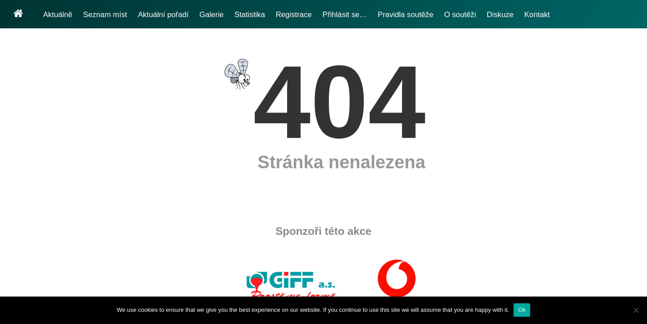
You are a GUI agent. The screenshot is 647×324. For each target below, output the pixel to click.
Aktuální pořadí (163, 14)
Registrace (294, 14)
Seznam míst (105, 14)
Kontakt (537, 14)
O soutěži (460, 14)
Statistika (250, 14)
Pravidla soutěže (406, 14)
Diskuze (500, 14)
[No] (635, 310)
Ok (522, 309)
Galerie (211, 14)
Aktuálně (57, 14)
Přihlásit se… (345, 14)
